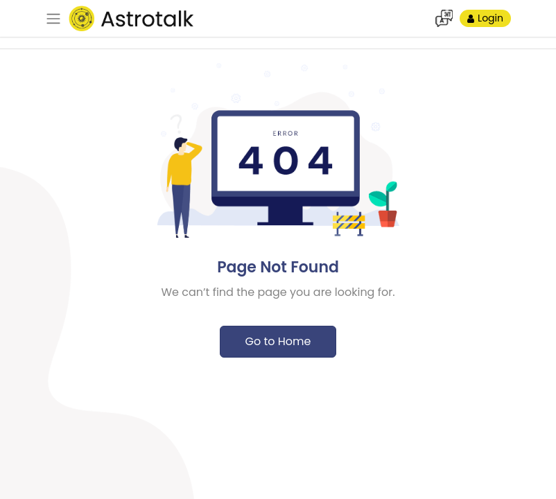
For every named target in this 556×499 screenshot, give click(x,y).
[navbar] (53, 18)
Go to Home (278, 341)
